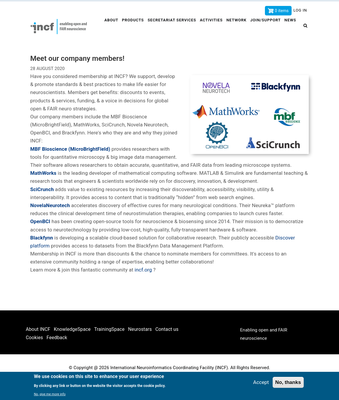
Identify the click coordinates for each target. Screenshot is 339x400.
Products (133, 28)
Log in (300, 10)
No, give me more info (49, 394)
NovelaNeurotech (50, 225)
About (110, 28)
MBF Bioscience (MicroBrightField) (70, 168)
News (110, 48)
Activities (212, 28)
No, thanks (288, 382)
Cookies (34, 357)
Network (238, 28)
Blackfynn (41, 257)
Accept (261, 382)
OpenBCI (40, 241)
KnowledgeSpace (72, 348)
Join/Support (268, 28)
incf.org (144, 289)
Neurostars (140, 348)
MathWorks (43, 193)
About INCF (38, 348)
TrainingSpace (109, 348)
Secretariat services (172, 28)
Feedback (57, 357)
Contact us (166, 348)
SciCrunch (42, 209)
